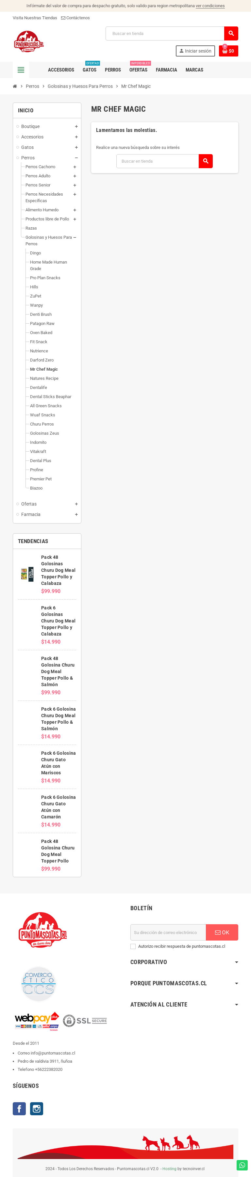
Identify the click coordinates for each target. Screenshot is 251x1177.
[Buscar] (172, 33)
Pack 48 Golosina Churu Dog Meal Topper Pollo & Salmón (58, 671)
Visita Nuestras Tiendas (35, 17)
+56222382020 (48, 1069)
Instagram (36, 1108)
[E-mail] (168, 932)
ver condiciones (210, 5)
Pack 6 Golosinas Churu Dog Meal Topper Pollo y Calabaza (58, 621)
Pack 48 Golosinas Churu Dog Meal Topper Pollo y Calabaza (58, 570)
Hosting (169, 1169)
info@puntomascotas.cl (53, 1053)
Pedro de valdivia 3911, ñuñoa (45, 1061)
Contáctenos (75, 17)
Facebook (19, 1108)
